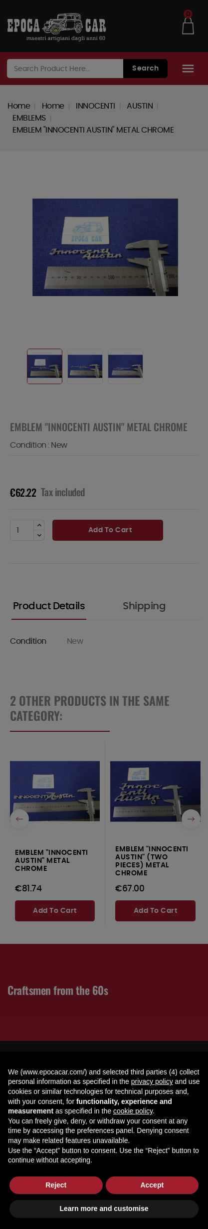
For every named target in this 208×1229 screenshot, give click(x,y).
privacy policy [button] (152, 1081)
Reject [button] (55, 1185)
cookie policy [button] (133, 1111)
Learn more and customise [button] (103, 1208)
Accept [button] (152, 1185)
